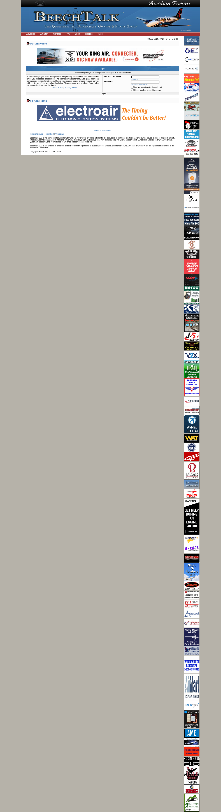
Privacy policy (71, 87)
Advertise (30, 34)
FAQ (68, 34)
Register (89, 34)
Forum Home (38, 43)
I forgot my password (139, 84)
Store (101, 34)
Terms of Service (36, 134)
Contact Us (59, 134)
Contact (57, 34)
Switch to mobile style (102, 131)
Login (77, 34)
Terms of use (57, 87)
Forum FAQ (49, 134)
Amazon (44, 34)
